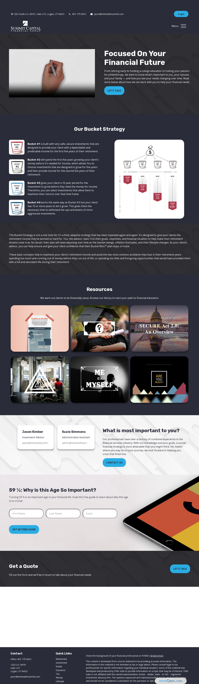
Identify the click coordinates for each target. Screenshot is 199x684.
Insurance (61, 660)
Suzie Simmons (74, 422)
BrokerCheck (156, 646)
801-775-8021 (77, 4)
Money (59, 668)
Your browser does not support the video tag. (52, 64)
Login (181, 4)
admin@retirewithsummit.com (75, 433)
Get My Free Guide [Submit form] (24, 520)
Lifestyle (60, 672)
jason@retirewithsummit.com (107, 4)
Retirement (61, 649)
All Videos (60, 679)
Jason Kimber (32, 422)
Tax (57, 664)
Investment (61, 653)
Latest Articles (63, 675)
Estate (59, 657)
